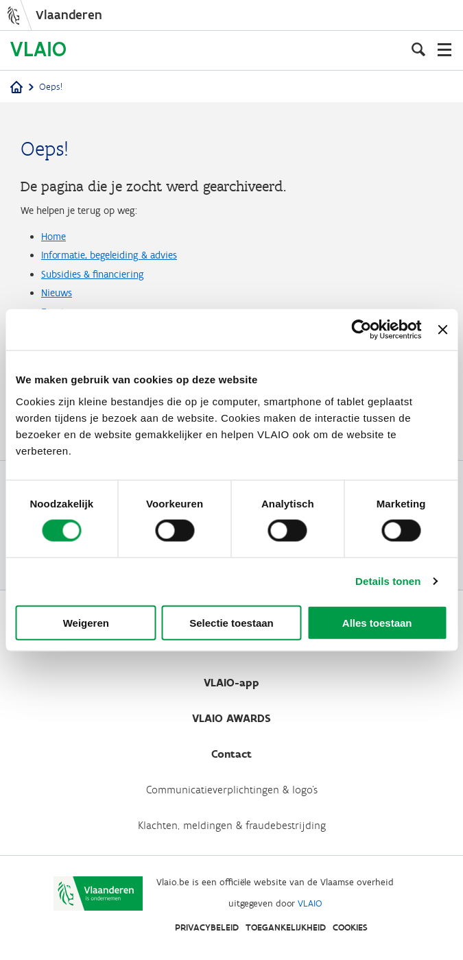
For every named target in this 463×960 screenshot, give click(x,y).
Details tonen (387, 581)
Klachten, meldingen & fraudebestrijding (232, 825)
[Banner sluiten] (442, 330)
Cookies (350, 927)
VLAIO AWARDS (231, 718)
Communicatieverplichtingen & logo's (232, 789)
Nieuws (56, 293)
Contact (231, 753)
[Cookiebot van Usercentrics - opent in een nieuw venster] (362, 330)
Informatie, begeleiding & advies (109, 255)
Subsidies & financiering (92, 274)
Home (53, 236)
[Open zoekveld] (418, 49)
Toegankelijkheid (286, 927)
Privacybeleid (207, 927)
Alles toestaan (377, 622)
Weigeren (86, 622)
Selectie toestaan (231, 622)
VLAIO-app (231, 682)
